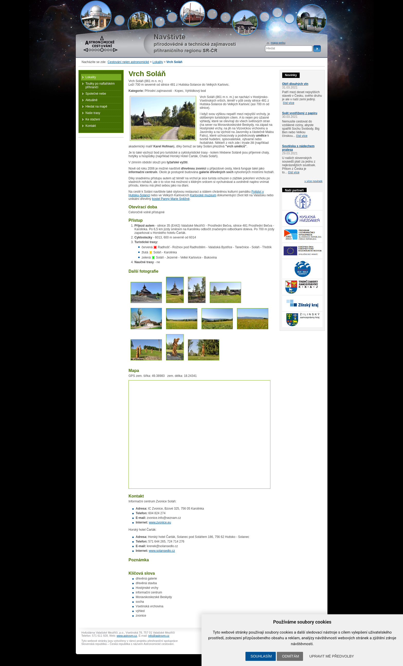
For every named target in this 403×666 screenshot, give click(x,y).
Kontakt (91, 126)
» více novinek (313, 181)
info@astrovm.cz (158, 635)
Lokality (157, 62)
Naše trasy (93, 113)
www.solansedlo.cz (162, 551)
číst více (288, 103)
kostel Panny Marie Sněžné (170, 199)
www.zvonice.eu (160, 522)
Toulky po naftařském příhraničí (100, 85)
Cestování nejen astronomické (128, 62)
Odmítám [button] (290, 656)
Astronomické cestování (100, 43)
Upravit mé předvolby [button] (331, 656)
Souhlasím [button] (261, 656)
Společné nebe (96, 93)
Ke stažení (93, 119)
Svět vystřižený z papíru (299, 113)
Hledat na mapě (96, 106)
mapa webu (278, 42)
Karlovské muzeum (203, 195)
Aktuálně (92, 100)
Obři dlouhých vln (295, 84)
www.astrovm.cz (127, 635)
